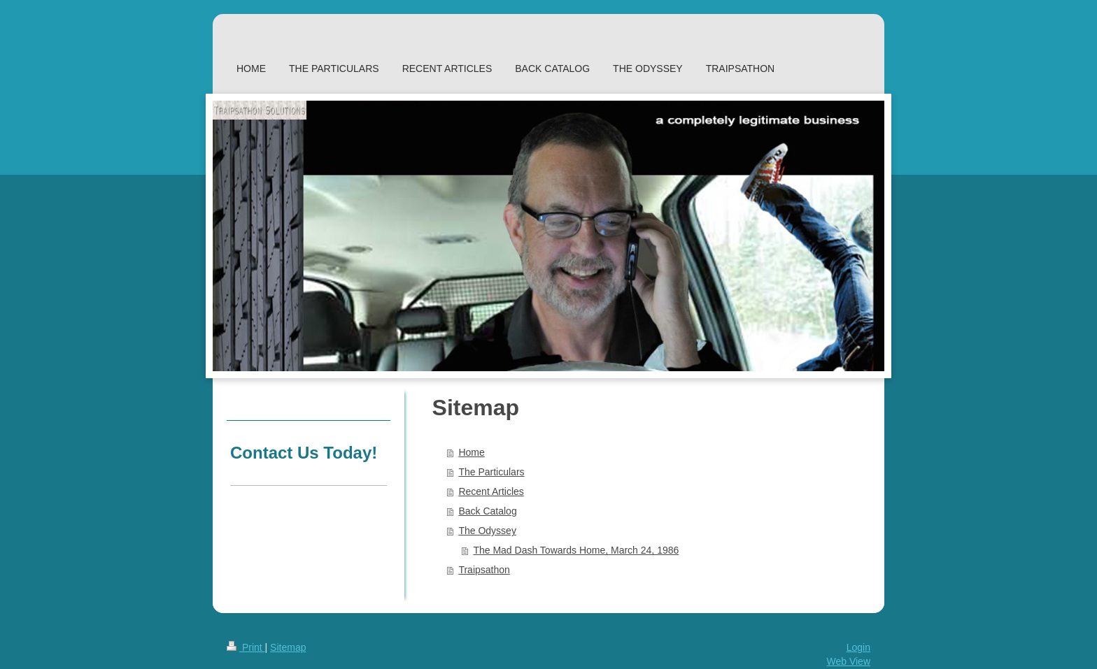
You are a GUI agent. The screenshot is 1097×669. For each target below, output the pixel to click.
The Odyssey (487, 530)
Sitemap (288, 647)
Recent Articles (490, 491)
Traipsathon (483, 569)
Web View (848, 661)
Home (471, 452)
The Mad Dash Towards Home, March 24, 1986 (576, 550)
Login (858, 647)
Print (246, 647)
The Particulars (491, 471)
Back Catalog (487, 511)
